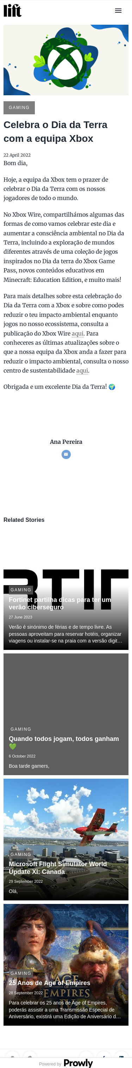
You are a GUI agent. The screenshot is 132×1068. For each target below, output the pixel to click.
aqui (77, 333)
